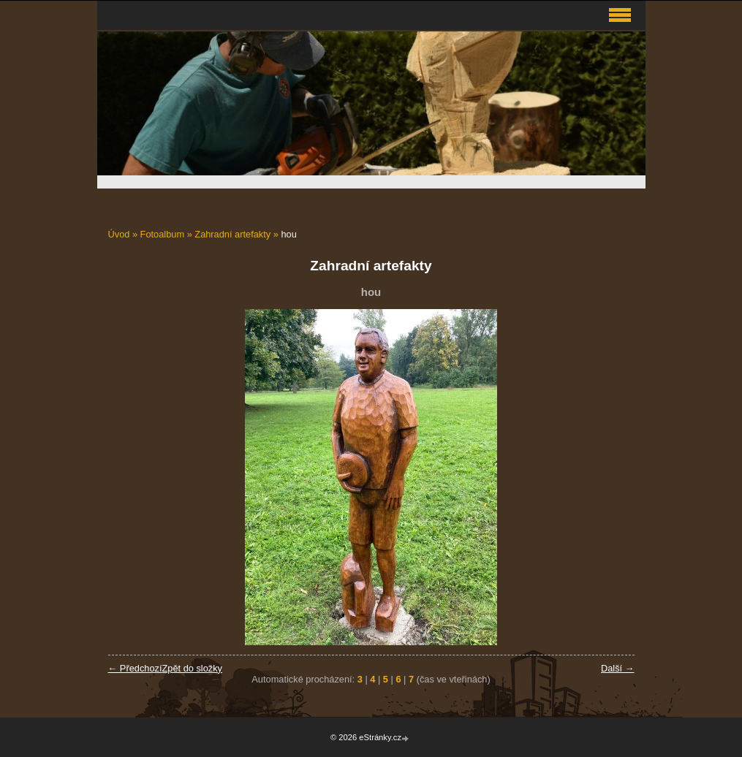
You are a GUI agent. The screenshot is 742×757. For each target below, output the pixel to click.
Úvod (119, 234)
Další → (618, 668)
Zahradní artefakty (232, 234)
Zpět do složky (192, 668)
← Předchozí (135, 668)
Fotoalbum (162, 234)
